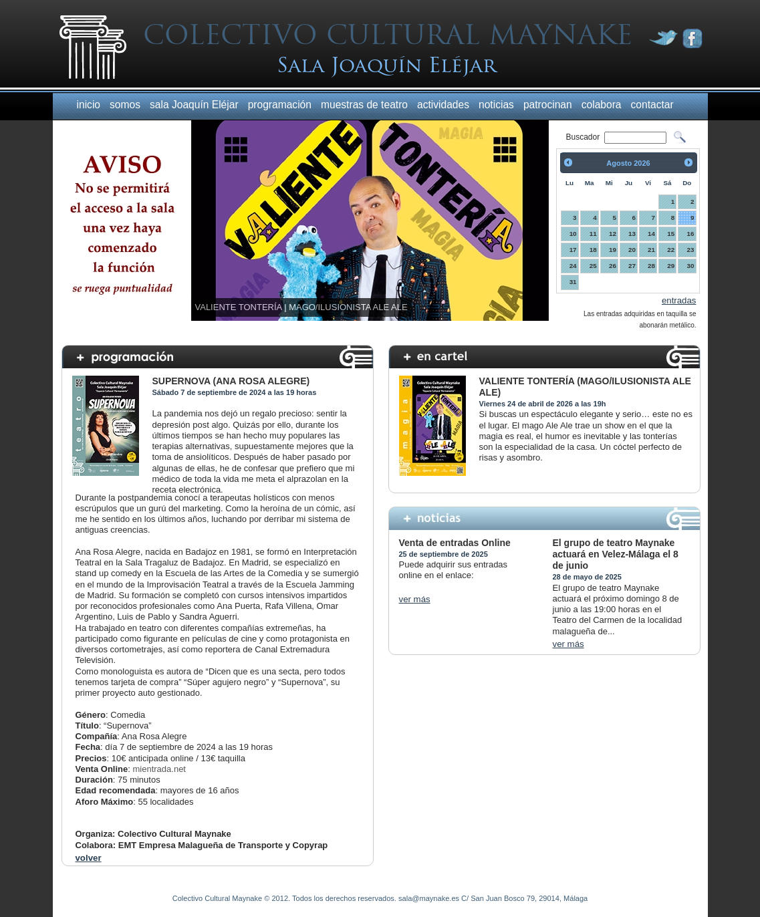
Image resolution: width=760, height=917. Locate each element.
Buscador (584, 137)
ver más (414, 599)
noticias (496, 104)
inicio (89, 104)
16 (690, 233)
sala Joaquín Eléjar (194, 104)
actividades (443, 104)
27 (632, 265)
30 (690, 265)
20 (632, 249)
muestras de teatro (364, 104)
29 (670, 265)
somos (125, 104)
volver (89, 858)
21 (651, 249)
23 (690, 249)
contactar (652, 104)
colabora (602, 104)
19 (612, 249)
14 (651, 233)
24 (573, 265)
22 (670, 249)
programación (279, 104)
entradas (679, 300)
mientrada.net (159, 769)
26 (612, 265)
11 (593, 233)
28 (651, 265)
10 (573, 233)
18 (593, 249)
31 (573, 281)
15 (670, 233)
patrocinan (547, 104)
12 (612, 233)
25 (593, 265)
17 (573, 249)
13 (632, 233)
